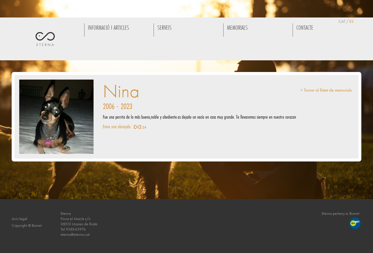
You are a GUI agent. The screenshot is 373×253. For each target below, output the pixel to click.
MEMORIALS (237, 27)
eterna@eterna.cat (75, 234)
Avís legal (19, 218)
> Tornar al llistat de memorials (326, 90)
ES (351, 21)
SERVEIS (164, 27)
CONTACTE (304, 27)
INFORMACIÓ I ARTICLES (108, 27)
